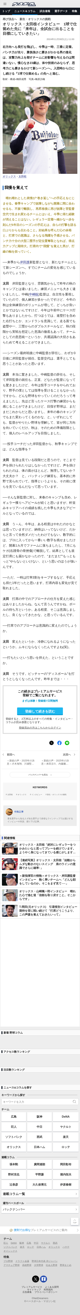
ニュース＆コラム (24, 11)
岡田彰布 (65, 1164)
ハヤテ (66, 1247)
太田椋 (22, 176)
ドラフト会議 (22, 1261)
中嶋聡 (34, 294)
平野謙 (39, 1174)
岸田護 (24, 262)
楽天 (66, 1136)
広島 (14, 1116)
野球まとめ (65, 1265)
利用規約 (48, 1289)
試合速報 (45, 11)
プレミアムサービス (31, 1287)
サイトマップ (34, 1289)
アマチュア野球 (12, 1265)
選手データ (61, 11)
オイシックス (10, 1251)
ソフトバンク (13, 1136)
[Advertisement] (40, 973)
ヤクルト (65, 1126)
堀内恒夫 (65, 1174)
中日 (39, 1126)
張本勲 (14, 1164)
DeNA (66, 1116)
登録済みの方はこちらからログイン (40, 727)
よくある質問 (52, 1287)
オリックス (9, 176)
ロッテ (65, 1147)
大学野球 (38, 1265)
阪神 (39, 1116)
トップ (6, 11)
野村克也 (13, 1174)
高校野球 (26, 1265)
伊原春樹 (65, 1184)
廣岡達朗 (39, 1164)
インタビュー (37, 794)
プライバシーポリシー (46, 1292)
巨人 (14, 1126)
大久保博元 (39, 1184)
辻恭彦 (14, 1184)
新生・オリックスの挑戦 (56, 794)
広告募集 (27, 1292)
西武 (39, 1136)
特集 (74, 11)
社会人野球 (51, 1265)
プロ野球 (8, 1261)
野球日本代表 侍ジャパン (45, 1261)
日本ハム (39, 1147)
